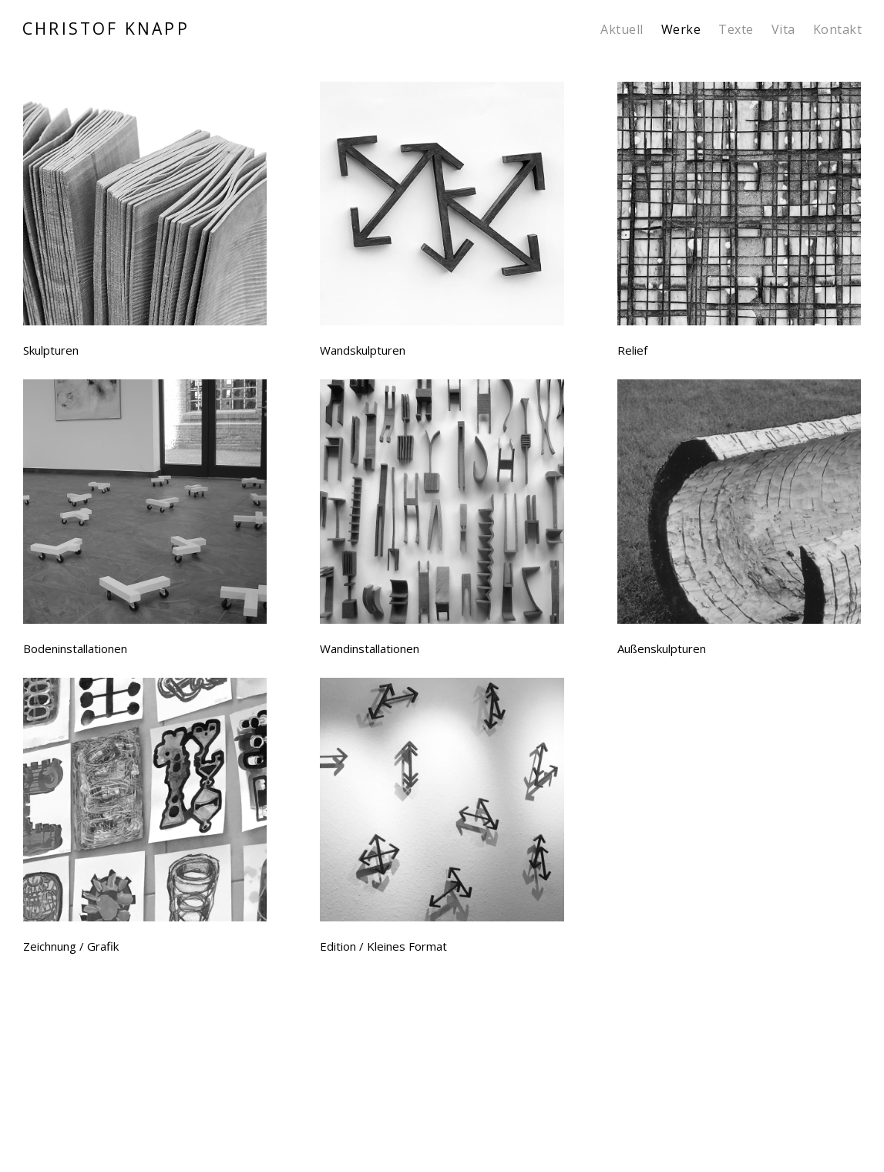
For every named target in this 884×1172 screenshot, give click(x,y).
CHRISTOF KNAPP (106, 29)
